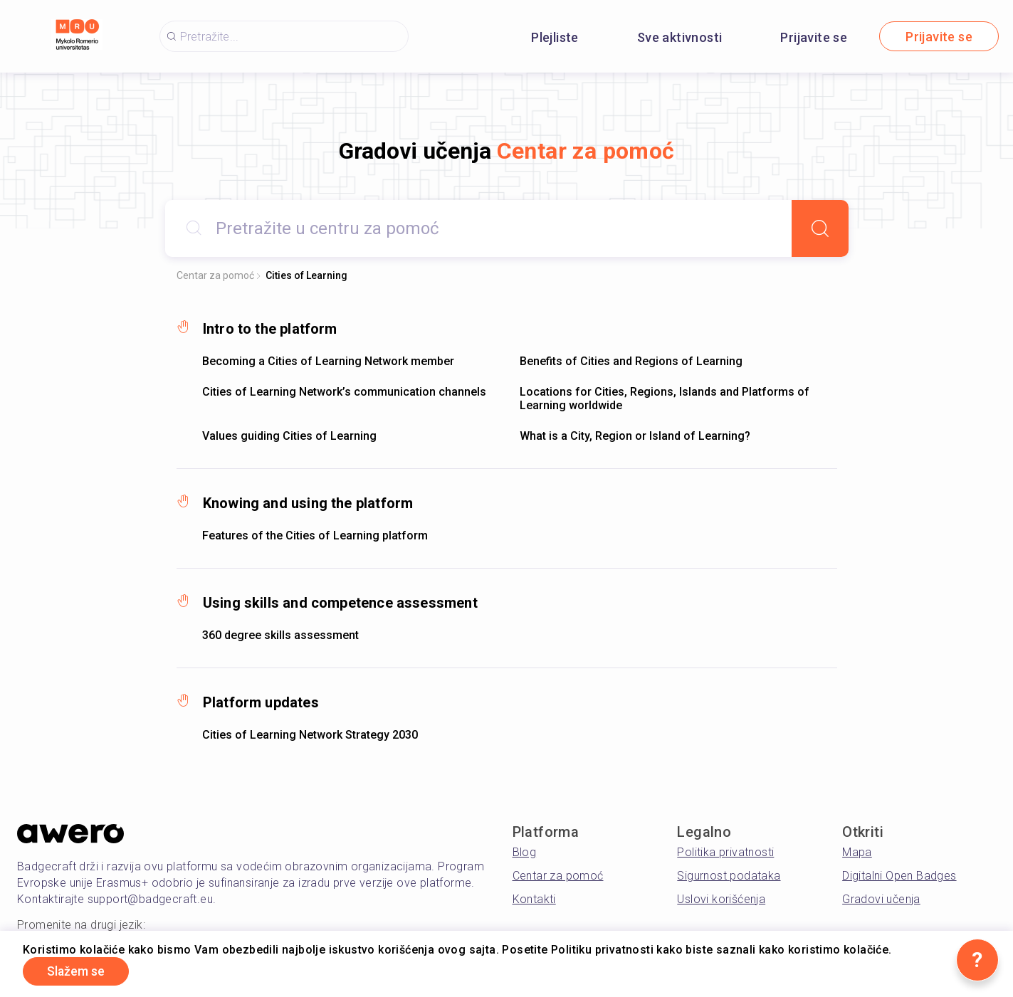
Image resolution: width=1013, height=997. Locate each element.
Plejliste (555, 37)
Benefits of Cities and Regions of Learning (631, 361)
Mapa (857, 852)
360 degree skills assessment (280, 635)
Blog (525, 852)
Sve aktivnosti (680, 37)
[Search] (820, 228)
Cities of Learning (306, 275)
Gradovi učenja (881, 899)
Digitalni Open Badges (899, 875)
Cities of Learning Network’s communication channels (344, 392)
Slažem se (78, 971)
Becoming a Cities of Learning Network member (328, 361)
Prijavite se (813, 37)
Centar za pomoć (215, 275)
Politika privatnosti (725, 852)
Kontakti (534, 899)
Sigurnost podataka (728, 875)
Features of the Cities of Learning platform (315, 535)
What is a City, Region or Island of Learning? (635, 436)
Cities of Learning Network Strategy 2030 (310, 735)
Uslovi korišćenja (721, 899)
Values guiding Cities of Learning (289, 436)
